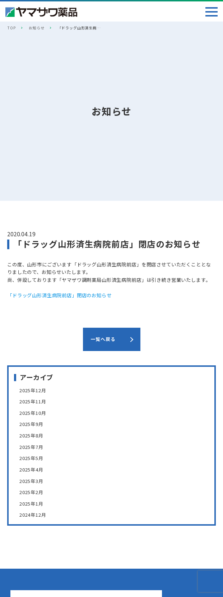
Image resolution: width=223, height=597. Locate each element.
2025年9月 (31, 424)
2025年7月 (31, 446)
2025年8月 (31, 435)
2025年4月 (31, 469)
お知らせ (36, 27)
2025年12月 (32, 390)
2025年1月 (31, 503)
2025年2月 (31, 492)
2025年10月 (32, 412)
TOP (11, 27)
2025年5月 (31, 457)
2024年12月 (32, 514)
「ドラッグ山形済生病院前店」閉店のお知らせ (59, 295)
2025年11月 (32, 401)
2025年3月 (31, 480)
